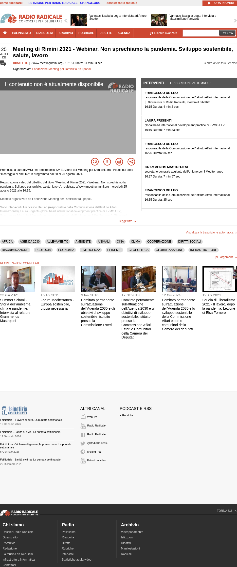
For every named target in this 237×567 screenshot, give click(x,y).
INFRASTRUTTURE (203, 250)
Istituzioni (127, 537)
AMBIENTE (83, 241)
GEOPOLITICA (138, 250)
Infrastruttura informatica (19, 559)
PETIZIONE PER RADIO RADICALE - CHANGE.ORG (65, 3)
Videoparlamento (132, 532)
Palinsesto (68, 532)
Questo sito (10, 537)
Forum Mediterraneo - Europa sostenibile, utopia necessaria (57, 304)
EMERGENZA (90, 250)
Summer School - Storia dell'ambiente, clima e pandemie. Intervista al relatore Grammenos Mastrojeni (15, 310)
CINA (120, 241)
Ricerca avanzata (165, 33)
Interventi (154, 83)
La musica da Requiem (18, 554)
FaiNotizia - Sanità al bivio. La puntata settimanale (30, 431)
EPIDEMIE (114, 250)
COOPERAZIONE (159, 241)
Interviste (68, 554)
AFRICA (7, 241)
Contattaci (9, 565)
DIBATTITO (21, 63)
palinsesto (21, 33)
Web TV (92, 416)
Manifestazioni (130, 548)
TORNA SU (224, 511)
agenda (124, 33)
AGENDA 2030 (30, 241)
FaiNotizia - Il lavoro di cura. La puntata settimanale (31, 419)
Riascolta (68, 537)
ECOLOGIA (43, 250)
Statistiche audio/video (76, 559)
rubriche (86, 33)
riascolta (44, 33)
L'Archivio (9, 543)
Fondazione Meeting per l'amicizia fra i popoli (61, 69)
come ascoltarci (11, 3)
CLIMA (135, 241)
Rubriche (127, 415)
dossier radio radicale (122, 3)
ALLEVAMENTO (58, 241)
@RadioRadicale (97, 443)
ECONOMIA (66, 250)
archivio (65, 33)
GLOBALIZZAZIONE (169, 250)
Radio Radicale (96, 425)
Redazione (10, 548)
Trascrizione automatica (191, 83)
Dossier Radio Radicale (18, 532)
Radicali (126, 554)
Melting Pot (94, 451)
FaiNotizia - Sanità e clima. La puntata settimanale (30, 459)
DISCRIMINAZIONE (15, 250)
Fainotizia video (96, 460)
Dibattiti (126, 543)
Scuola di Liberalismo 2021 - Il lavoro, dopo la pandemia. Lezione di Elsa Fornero (218, 306)
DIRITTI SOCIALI (189, 241)
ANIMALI (104, 241)
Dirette (66, 543)
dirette (105, 33)
